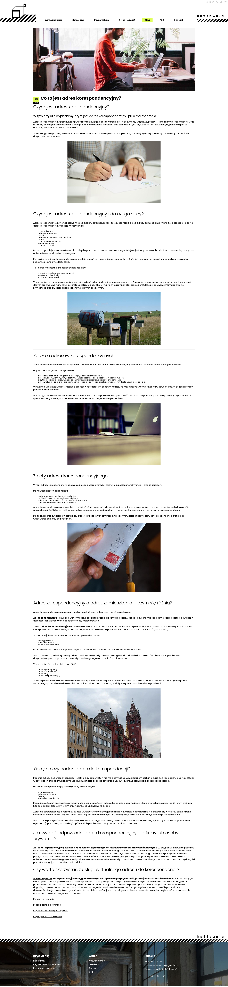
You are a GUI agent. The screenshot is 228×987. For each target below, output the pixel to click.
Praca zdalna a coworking (47, 904)
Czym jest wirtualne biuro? (47, 916)
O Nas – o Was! (127, 20)
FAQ (162, 20)
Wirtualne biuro (53, 20)
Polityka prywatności (44, 968)
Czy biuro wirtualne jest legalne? (50, 910)
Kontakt (178, 20)
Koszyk (92, 968)
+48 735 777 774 (154, 961)
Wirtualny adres (42, 878)
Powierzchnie (101, 20)
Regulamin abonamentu (46, 964)
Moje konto (94, 964)
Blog (147, 20)
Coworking (78, 20)
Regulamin (39, 960)
